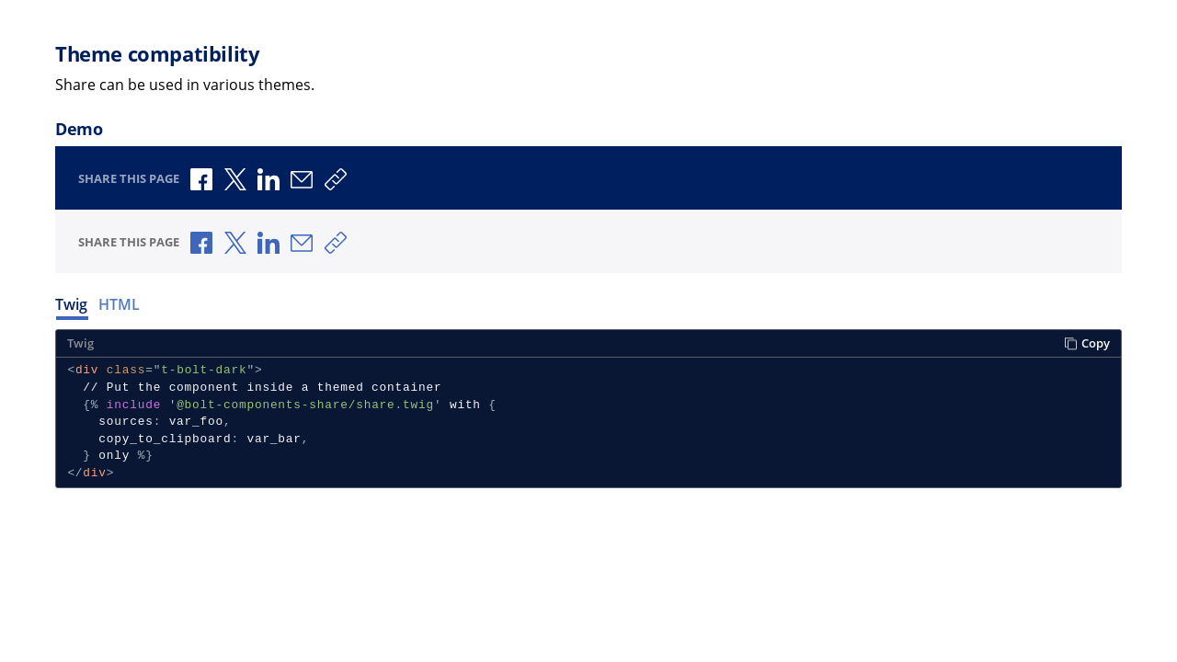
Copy (1087, 343)
